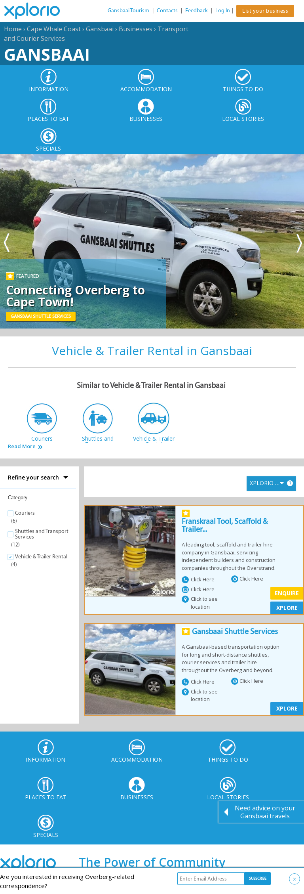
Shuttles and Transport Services (41, 534)
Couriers (25, 513)
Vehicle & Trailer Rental (41, 556)
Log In (222, 10)
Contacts (167, 10)
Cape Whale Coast (54, 29)
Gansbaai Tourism (128, 10)
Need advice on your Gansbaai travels (265, 812)
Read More (22, 446)
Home (13, 29)
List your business (265, 11)
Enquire (287, 593)
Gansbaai (100, 29)
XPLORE (287, 607)
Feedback (196, 10)
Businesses (135, 29)
